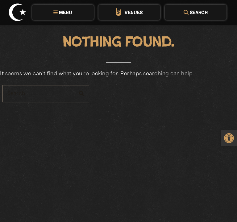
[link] (229, 139)
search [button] (81, 93)
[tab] (63, 12)
